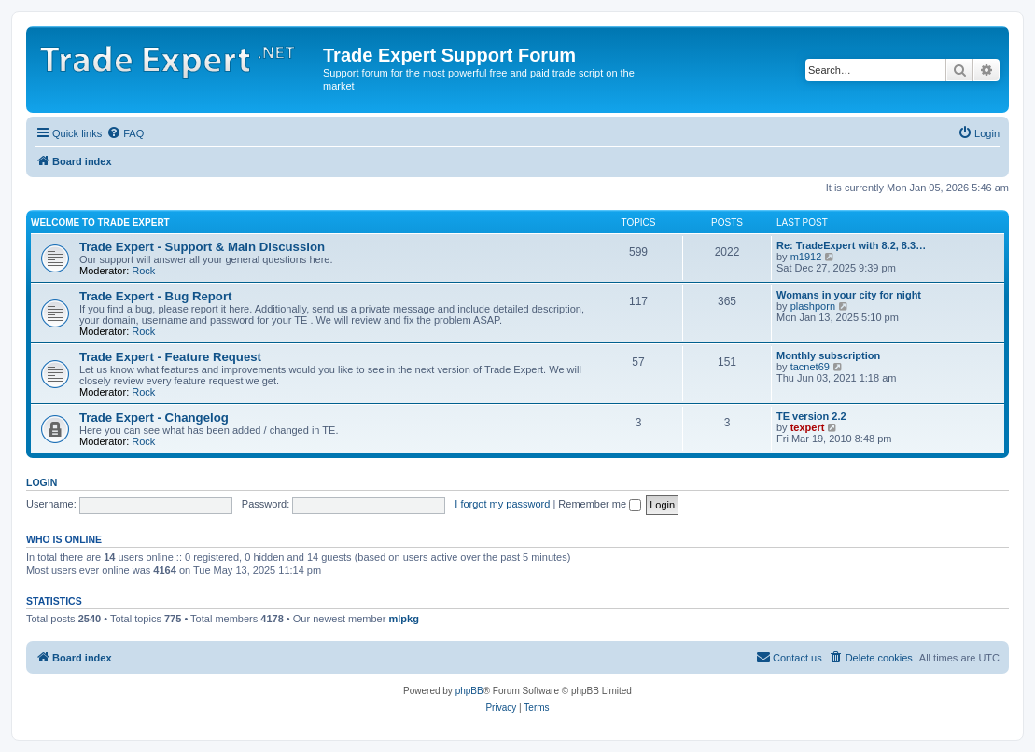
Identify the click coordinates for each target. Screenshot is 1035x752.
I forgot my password (502, 503)
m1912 (806, 256)
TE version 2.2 (811, 416)
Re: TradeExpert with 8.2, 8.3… (851, 245)
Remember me (599, 503)
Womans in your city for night (848, 294)
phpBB (469, 691)
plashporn (812, 306)
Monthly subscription (828, 355)
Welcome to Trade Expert (100, 222)
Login (41, 482)
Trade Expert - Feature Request (170, 357)
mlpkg (403, 618)
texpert (807, 427)
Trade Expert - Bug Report (155, 296)
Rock (143, 270)
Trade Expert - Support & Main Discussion (202, 247)
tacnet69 (810, 366)
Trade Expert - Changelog (154, 418)
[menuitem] (125, 133)
